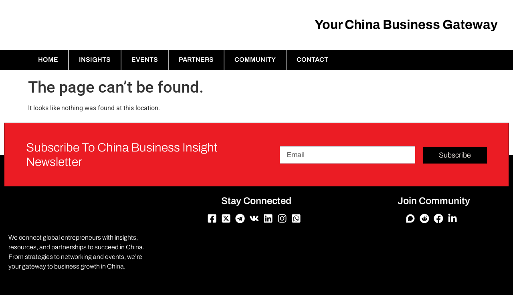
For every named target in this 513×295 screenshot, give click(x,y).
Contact (312, 59)
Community (255, 59)
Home (48, 59)
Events (144, 59)
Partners (196, 59)
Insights (95, 59)
